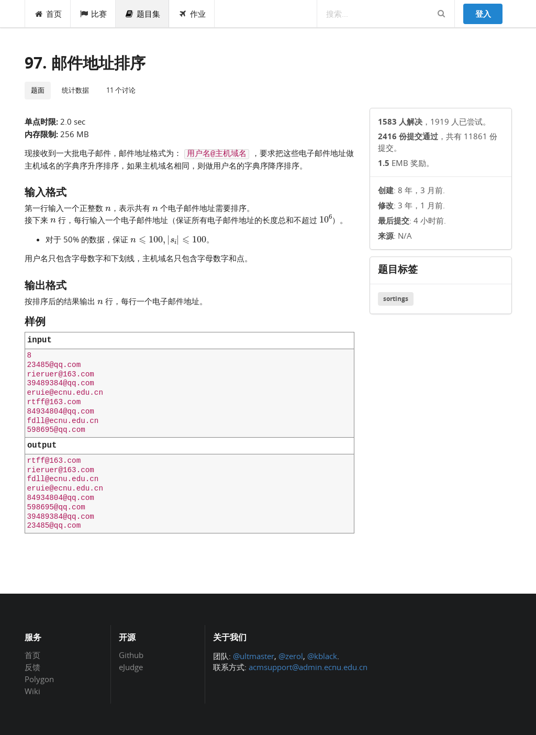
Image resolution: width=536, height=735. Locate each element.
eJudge (131, 667)
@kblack (322, 656)
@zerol (290, 656)
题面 (37, 90)
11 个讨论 (121, 90)
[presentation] (108, 207)
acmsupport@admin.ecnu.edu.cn (308, 667)
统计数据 (75, 90)
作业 (192, 13)
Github (131, 655)
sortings (395, 298)
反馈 (32, 667)
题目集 (142, 13)
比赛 (93, 13)
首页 (48, 13)
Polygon (39, 679)
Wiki (32, 691)
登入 (483, 13)
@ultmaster (253, 656)
